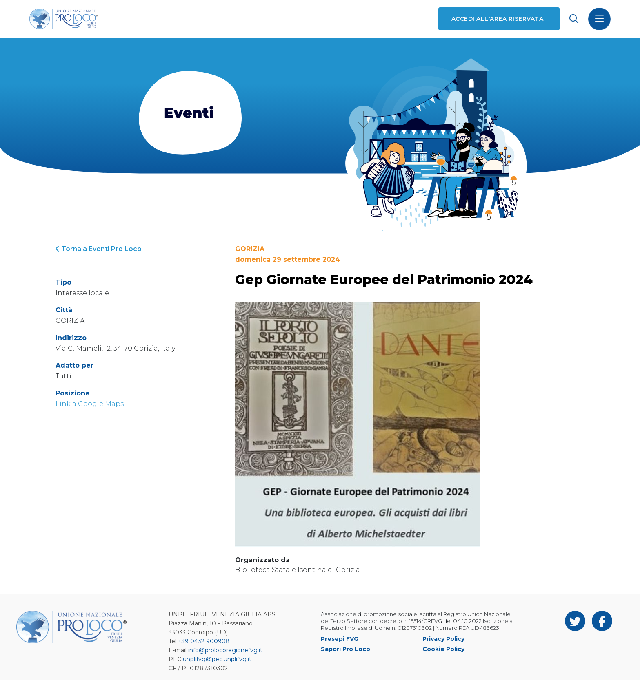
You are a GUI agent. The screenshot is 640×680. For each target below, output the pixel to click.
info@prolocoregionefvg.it (225, 650)
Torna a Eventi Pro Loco (99, 249)
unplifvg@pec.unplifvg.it (217, 659)
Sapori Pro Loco (345, 649)
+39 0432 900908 (204, 641)
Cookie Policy (443, 649)
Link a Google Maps (90, 404)
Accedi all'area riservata (497, 18)
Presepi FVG (339, 638)
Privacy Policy (443, 638)
